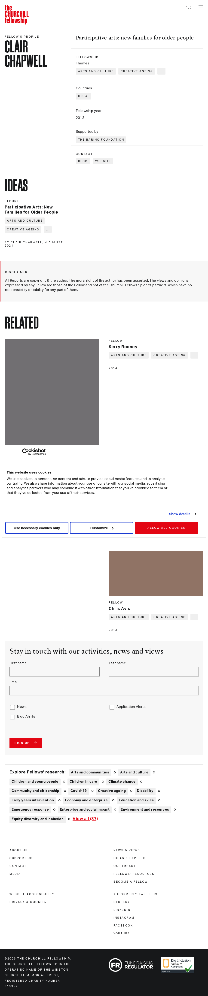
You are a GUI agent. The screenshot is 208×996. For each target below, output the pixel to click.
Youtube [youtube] (121, 933)
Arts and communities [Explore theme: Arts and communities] (90, 772)
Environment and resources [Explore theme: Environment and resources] (145, 809)
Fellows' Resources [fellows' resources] (133, 873)
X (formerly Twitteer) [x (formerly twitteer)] (135, 894)
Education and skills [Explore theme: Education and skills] (136, 800)
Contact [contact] (18, 866)
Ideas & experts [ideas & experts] (129, 858)
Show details (179, 514)
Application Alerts (131, 707)
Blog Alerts (26, 716)
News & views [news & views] (126, 850)
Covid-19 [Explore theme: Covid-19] (78, 791)
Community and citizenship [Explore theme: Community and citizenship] (35, 791)
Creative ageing (137, 71)
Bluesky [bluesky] (121, 902)
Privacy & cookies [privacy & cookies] (27, 902)
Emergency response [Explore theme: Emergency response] (30, 809)
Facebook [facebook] (123, 925)
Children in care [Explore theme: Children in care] (83, 781)
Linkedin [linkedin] (121, 909)
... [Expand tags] (162, 71)
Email (13, 682)
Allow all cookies (166, 527)
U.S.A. (83, 96)
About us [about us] (18, 850)
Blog (83, 161)
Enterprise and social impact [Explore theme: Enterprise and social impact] (85, 809)
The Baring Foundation (101, 139)
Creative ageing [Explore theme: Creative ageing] (112, 791)
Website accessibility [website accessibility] (31, 894)
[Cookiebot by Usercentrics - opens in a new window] (25, 451)
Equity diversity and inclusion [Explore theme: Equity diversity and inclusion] (38, 819)
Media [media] (15, 873)
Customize (101, 528)
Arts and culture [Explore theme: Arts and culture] (134, 772)
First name (18, 663)
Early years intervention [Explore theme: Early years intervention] (33, 800)
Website (103, 161)
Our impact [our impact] (124, 866)
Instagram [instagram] (124, 917)
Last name (117, 663)
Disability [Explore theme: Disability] (145, 791)
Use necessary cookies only (37, 528)
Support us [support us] (21, 858)
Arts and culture (96, 71)
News (22, 707)
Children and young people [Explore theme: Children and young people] (35, 781)
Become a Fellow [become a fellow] (130, 881)
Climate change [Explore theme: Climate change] (122, 781)
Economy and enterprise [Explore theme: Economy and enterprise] (86, 800)
